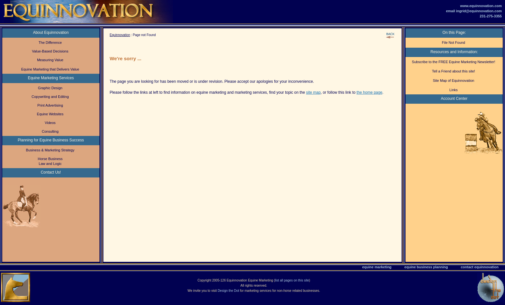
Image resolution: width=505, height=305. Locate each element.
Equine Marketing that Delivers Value (50, 69)
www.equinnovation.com (481, 6)
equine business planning (426, 267)
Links (453, 90)
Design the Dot (228, 290)
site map (313, 92)
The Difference (50, 42)
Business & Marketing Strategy (50, 150)
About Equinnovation (51, 32)
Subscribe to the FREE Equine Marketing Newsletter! (453, 62)
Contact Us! (51, 172)
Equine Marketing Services (51, 78)
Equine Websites (50, 114)
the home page (369, 92)
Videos (50, 123)
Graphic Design (50, 88)
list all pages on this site (292, 280)
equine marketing (377, 267)
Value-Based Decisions (50, 51)
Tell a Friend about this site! (453, 71)
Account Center (454, 98)
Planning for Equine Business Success (51, 140)
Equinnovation (120, 35)
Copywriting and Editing (50, 97)
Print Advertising (50, 105)
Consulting (50, 131)
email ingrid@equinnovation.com (474, 11)
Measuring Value (50, 60)
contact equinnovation (480, 267)
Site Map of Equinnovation (453, 80)
